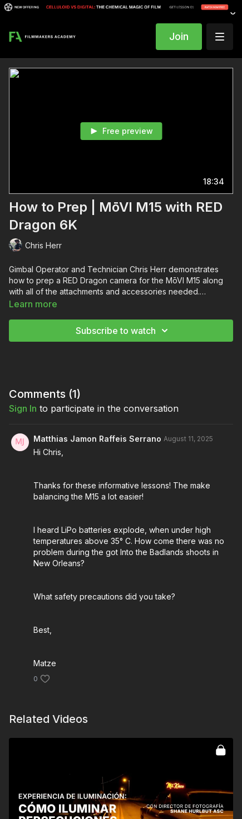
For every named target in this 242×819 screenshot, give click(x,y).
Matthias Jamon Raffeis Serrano (97, 438)
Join (179, 36)
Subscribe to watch (123, 330)
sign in (23, 408)
